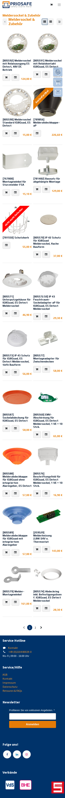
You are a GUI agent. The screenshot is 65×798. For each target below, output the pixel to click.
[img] (57, 72)
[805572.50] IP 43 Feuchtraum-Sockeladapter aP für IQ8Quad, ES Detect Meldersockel (46, 302)
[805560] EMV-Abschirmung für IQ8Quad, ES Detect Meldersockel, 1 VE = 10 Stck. (47, 420)
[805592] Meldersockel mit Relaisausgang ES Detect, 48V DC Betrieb (17, 65)
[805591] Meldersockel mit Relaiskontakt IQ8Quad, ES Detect (47, 63)
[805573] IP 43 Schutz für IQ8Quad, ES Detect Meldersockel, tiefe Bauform (16, 360)
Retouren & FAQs (12, 690)
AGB (5, 674)
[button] (6, 77)
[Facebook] (7, 754)
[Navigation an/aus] (59, 4)
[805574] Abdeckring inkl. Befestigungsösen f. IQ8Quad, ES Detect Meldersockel (47, 596)
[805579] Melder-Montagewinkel (13, 593)
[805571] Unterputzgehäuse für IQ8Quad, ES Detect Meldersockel (17, 301)
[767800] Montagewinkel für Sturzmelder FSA (14, 181)
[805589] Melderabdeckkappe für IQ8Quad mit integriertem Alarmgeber (15, 538)
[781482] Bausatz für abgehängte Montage (46, 180)
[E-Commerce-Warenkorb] (51, 5)
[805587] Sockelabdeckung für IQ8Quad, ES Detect (16, 417)
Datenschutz (10, 686)
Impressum (9, 682)
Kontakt (13, 647)
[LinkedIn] (17, 754)
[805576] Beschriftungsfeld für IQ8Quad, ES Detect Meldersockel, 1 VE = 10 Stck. (47, 479)
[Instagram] (27, 754)
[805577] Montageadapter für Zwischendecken (46, 358)
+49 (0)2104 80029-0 (20, 651)
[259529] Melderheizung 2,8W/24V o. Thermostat (42, 537)
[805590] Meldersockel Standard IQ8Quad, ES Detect (17, 122)
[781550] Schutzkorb (16, 237)
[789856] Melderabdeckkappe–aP (46, 122)
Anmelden (32, 724)
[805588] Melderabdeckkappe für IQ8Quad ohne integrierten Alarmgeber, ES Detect (17, 479)
